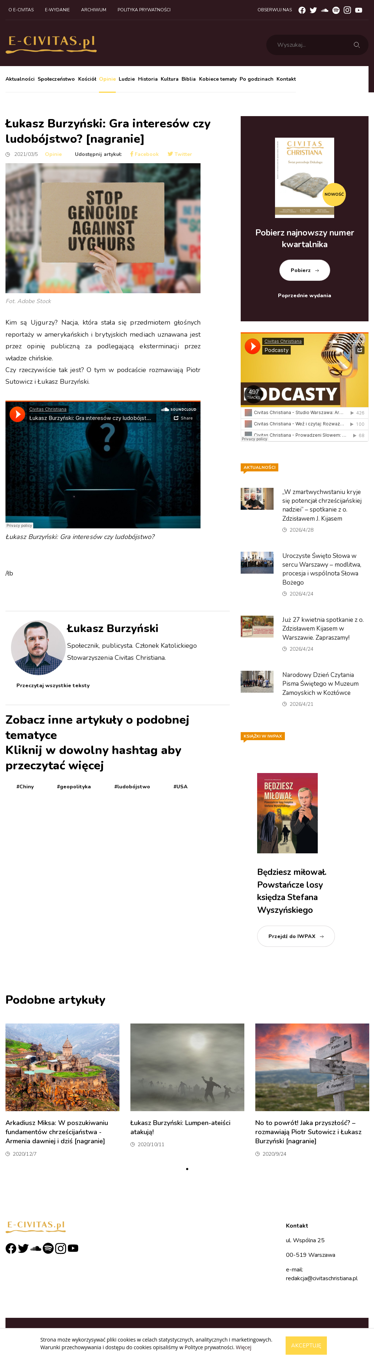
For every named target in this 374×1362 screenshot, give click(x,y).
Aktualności (20, 79)
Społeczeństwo (56, 79)
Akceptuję (306, 1345)
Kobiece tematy (218, 79)
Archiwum (93, 10)
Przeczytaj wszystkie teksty (52, 685)
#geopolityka (74, 786)
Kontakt (286, 79)
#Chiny (25, 786)
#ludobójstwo (132, 786)
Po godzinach (257, 79)
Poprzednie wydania (304, 295)
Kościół (87, 79)
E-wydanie (57, 10)
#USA (180, 786)
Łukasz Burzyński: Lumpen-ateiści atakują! (180, 1127)
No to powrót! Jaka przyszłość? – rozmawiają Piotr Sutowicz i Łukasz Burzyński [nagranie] (308, 1131)
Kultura (170, 79)
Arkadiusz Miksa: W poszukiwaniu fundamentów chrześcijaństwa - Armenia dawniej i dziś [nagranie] (56, 1131)
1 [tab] (187, 1169)
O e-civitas (21, 10)
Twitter (180, 154)
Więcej (243, 1347)
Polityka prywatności (144, 10)
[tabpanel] (62, 1093)
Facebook (144, 154)
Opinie (107, 79)
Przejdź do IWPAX (292, 936)
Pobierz (301, 270)
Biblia (189, 79)
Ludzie (127, 79)
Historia (148, 79)
